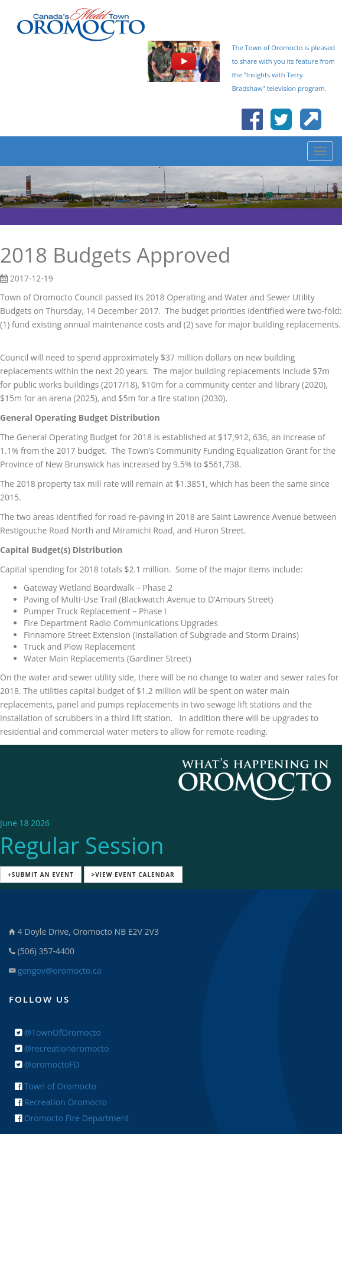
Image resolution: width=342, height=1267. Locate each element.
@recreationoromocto (62, 1048)
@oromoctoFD (47, 1064)
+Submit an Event (41, 874)
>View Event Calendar (133, 874)
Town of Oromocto (55, 1086)
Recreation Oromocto (61, 1102)
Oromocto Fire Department (72, 1118)
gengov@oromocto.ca (60, 970)
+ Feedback (171, 1170)
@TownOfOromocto (58, 1032)
